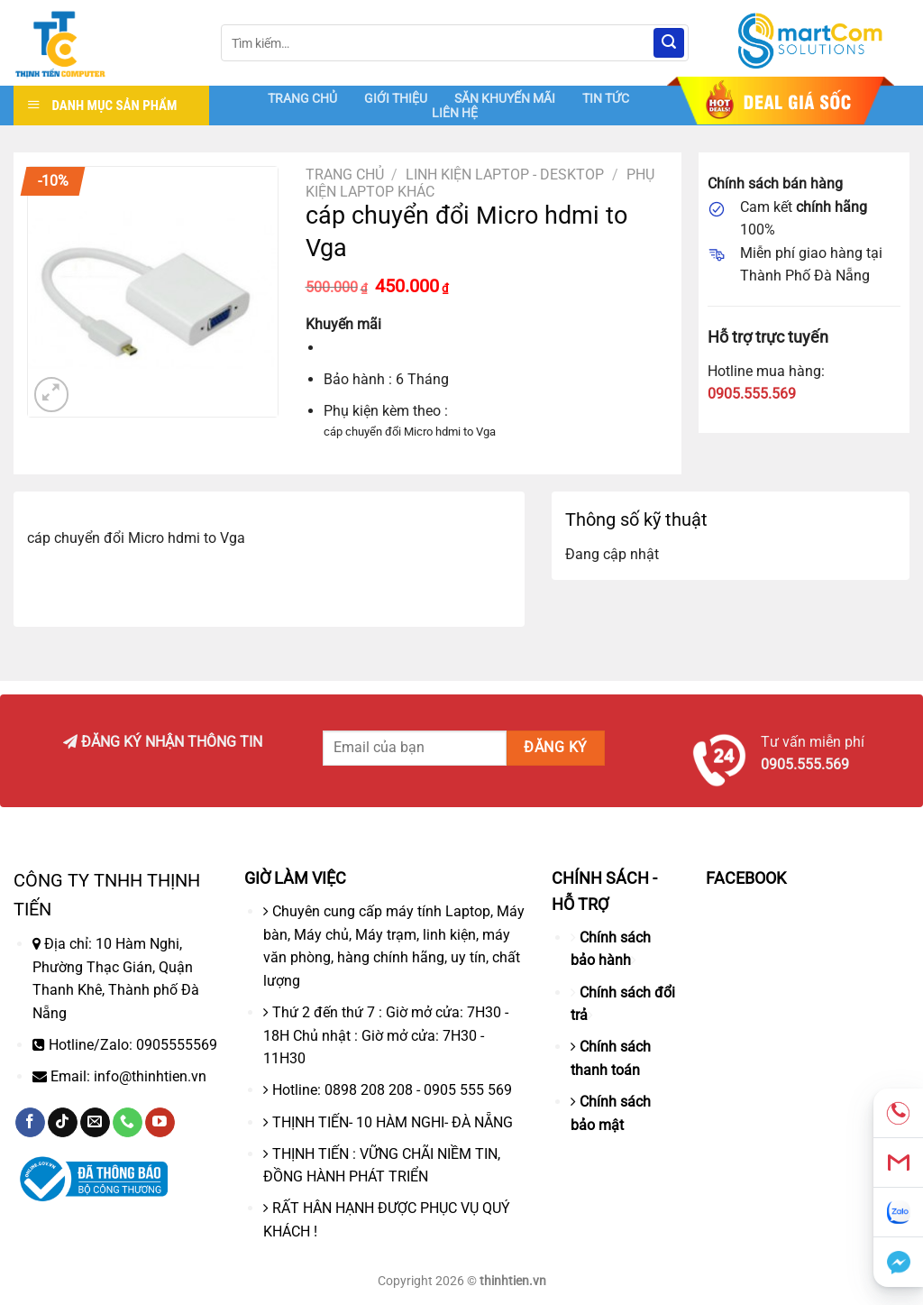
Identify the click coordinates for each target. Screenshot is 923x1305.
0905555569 (176, 1044)
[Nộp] (668, 43)
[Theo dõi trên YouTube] (160, 1122)
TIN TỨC (605, 98)
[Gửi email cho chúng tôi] (95, 1122)
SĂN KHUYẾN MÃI (504, 98)
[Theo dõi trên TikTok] (63, 1122)
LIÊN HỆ (455, 113)
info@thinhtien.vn (150, 1076)
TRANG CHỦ (302, 98)
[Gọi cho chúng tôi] (127, 1122)
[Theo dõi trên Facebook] (30, 1122)
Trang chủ (345, 174)
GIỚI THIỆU (395, 98)
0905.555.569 (752, 393)
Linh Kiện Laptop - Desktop (505, 174)
